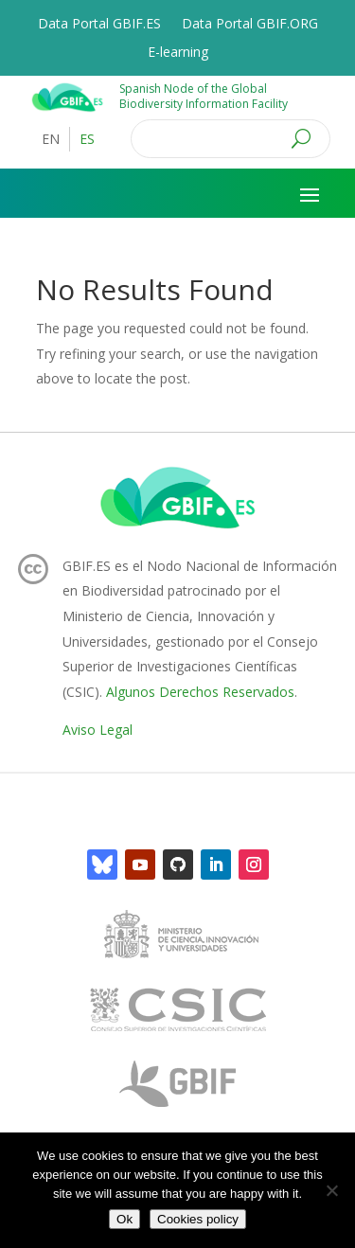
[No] (331, 1190)
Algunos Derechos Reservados (200, 692)
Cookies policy (198, 1219)
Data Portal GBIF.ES (99, 24)
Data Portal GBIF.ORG (250, 24)
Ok (124, 1219)
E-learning (178, 53)
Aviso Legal (97, 730)
